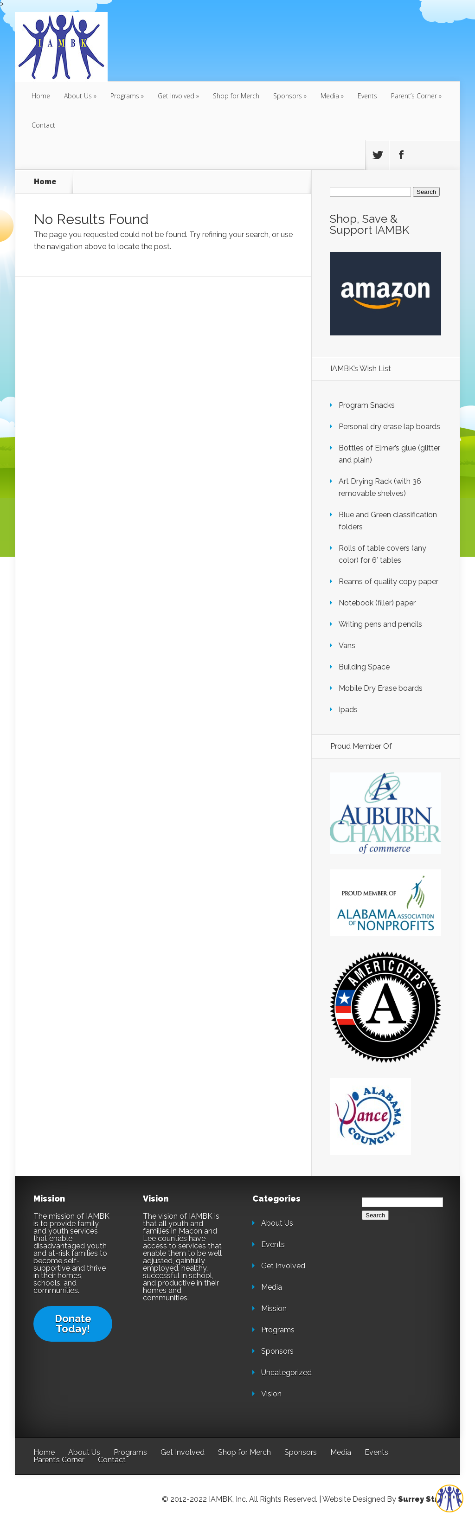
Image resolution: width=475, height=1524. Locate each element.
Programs (124, 95)
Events (367, 95)
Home (41, 95)
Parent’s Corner (414, 95)
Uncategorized (286, 1372)
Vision (271, 1393)
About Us (78, 95)
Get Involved (176, 95)
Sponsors (287, 95)
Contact (43, 125)
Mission (274, 1308)
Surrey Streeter (429, 1499)
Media (330, 95)
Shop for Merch (236, 95)
